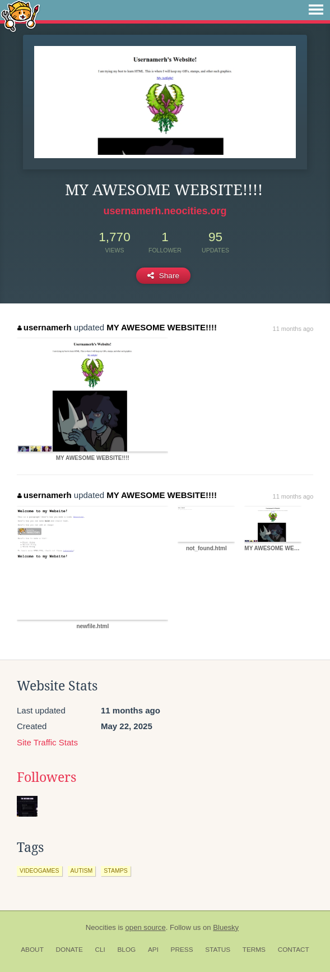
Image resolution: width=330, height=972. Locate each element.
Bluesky (226, 927)
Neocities (101, 927)
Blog (126, 949)
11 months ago (293, 328)
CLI (100, 949)
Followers (46, 777)
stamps (115, 870)
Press (182, 949)
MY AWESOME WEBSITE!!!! (161, 327)
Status (217, 949)
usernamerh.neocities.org (164, 210)
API (153, 949)
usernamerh (44, 327)
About (32, 949)
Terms (254, 949)
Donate (69, 949)
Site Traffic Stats (47, 742)
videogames (39, 870)
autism (82, 870)
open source (146, 927)
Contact (293, 949)
